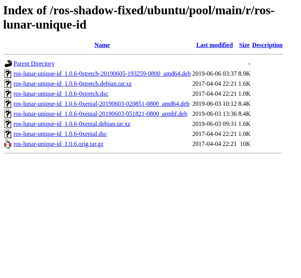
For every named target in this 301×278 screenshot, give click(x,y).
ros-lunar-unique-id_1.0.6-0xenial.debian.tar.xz (72, 123)
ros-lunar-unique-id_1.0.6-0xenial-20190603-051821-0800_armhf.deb (100, 113)
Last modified (214, 45)
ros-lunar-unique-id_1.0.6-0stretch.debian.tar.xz (73, 83)
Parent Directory (34, 63)
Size (244, 45)
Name (102, 45)
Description (267, 45)
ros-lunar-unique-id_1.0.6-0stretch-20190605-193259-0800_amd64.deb (102, 73)
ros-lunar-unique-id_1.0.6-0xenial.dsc (60, 134)
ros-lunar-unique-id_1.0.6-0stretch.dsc (61, 93)
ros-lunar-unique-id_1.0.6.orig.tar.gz (59, 144)
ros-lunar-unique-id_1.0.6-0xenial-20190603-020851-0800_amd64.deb (101, 103)
